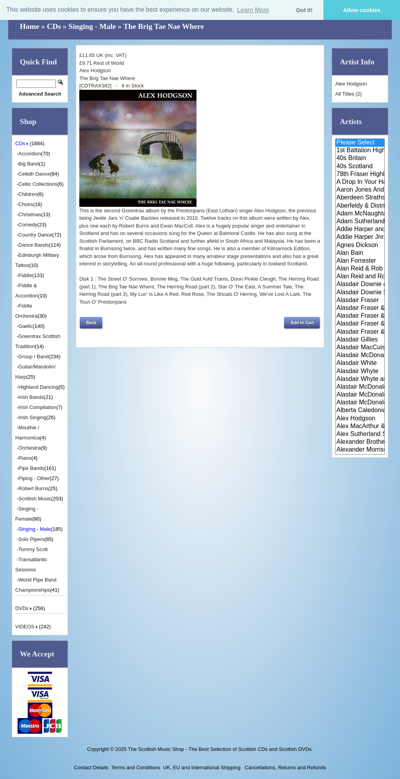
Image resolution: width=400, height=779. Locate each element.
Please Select (360, 143)
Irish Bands (31, 397)
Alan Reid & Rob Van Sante (360, 269)
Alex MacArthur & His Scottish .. (360, 426)
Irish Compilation (37, 407)
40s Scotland (360, 167)
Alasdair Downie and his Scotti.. (360, 284)
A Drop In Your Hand (360, 182)
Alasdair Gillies (360, 340)
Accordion (29, 154)
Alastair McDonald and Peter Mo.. (360, 395)
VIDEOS (27, 627)
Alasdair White (360, 363)
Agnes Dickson (360, 245)
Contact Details (91, 767)
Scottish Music (34, 499)
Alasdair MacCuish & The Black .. (360, 348)
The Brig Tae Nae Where (163, 26)
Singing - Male (92, 26)
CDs (54, 26)
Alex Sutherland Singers (360, 434)
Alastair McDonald (360, 387)
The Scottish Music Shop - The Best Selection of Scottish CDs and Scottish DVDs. (220, 749)
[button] (91, 323)
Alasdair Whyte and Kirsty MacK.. (360, 379)
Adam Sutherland (360, 222)
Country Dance (35, 235)
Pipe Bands (31, 468)
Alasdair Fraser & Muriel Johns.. (360, 316)
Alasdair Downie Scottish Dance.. (360, 293)
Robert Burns (33, 488)
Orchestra (29, 448)
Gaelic (25, 326)
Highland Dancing (38, 387)
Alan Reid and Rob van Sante (360, 277)
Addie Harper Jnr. (360, 237)
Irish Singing (32, 417)
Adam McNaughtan (360, 214)
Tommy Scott (33, 549)
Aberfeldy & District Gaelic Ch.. (360, 206)
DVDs (24, 608)
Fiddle (25, 275)
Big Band (28, 164)
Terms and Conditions (136, 767)
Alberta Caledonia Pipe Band (360, 410)
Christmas (29, 214)
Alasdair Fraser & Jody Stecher (360, 308)
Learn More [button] (253, 10)
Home (29, 26)
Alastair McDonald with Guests (360, 403)
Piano (24, 458)
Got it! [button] (304, 10)
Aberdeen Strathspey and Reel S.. (360, 198)
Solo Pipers (31, 539)
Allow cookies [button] (361, 10)
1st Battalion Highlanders (360, 151)
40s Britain (360, 158)
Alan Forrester (360, 261)
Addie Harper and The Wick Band (360, 229)
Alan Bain (360, 253)
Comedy (27, 225)
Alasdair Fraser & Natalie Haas (360, 324)
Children (27, 194)
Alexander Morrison (360, 450)
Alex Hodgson (360, 419)
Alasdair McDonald (360, 355)
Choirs (25, 204)
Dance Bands (33, 245)
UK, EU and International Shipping (202, 767)
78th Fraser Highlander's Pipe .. (360, 174)
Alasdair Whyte (360, 371)
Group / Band (33, 356)
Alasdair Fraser (360, 300)
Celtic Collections (37, 184)
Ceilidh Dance (34, 174)
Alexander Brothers (360, 442)
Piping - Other (34, 478)
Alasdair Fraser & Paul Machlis (360, 332)
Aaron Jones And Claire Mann (360, 190)
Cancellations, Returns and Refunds (284, 767)
